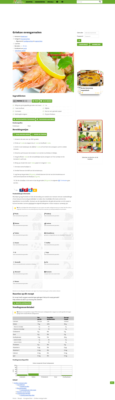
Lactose (47, 223)
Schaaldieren (49, 233)
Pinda (15, 213)
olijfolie (36, 147)
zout (31, 163)
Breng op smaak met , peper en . (33, 163)
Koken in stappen (38, 134)
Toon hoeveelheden (21, 134)
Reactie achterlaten (22, 303)
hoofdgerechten (28, 41)
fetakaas (34, 177)
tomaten (33, 153)
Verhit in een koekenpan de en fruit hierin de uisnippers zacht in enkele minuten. (40, 148)
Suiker (16, 233)
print (35, 101)
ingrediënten (40, 2)
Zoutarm (48, 272)
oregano (46, 163)
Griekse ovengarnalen (20, 383)
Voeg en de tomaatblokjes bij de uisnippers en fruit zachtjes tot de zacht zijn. (39, 158)
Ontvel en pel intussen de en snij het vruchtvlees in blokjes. (36, 153)
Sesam (16, 243)
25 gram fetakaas (50, 114)
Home (14, 398)
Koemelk (16, 262)
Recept (20, 398)
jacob (25, 48)
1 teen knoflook (19, 108)
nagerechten (38, 41)
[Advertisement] (57, 17)
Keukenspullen (24, 386)
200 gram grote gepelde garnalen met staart (28, 105)
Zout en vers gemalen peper (53, 111)
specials (50, 2)
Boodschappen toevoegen (24, 119)
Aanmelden (96, 44)
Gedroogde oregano (21, 114)
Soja (46, 252)
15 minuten (62, 180)
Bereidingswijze (21, 388)
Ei (14, 252)
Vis (46, 262)
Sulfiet (47, 243)
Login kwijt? (83, 44)
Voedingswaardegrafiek (27, 395)
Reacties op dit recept (23, 392)
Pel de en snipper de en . (33, 143)
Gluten (16, 223)
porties (18, 43)
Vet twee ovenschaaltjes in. (23, 167)
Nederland (24, 36)
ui (21, 143)
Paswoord (80, 36)
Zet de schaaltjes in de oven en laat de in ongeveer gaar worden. (41, 182)
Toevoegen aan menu (45, 119)
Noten (16, 281)
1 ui (46, 105)
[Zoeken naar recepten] (90, 1)
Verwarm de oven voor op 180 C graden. (27, 139)
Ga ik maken (46, 101)
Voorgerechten (25, 39)
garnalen (29, 174)
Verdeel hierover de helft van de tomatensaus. (29, 170)
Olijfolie (47, 108)
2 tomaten (18, 111)
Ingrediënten (21, 385)
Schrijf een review (20, 51)
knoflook (45, 143)
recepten (29, 2)
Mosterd (16, 272)
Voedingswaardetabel (23, 393)
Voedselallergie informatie (28, 390)
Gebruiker (80, 33)
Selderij (47, 213)
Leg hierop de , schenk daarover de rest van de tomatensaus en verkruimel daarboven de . (39, 176)
